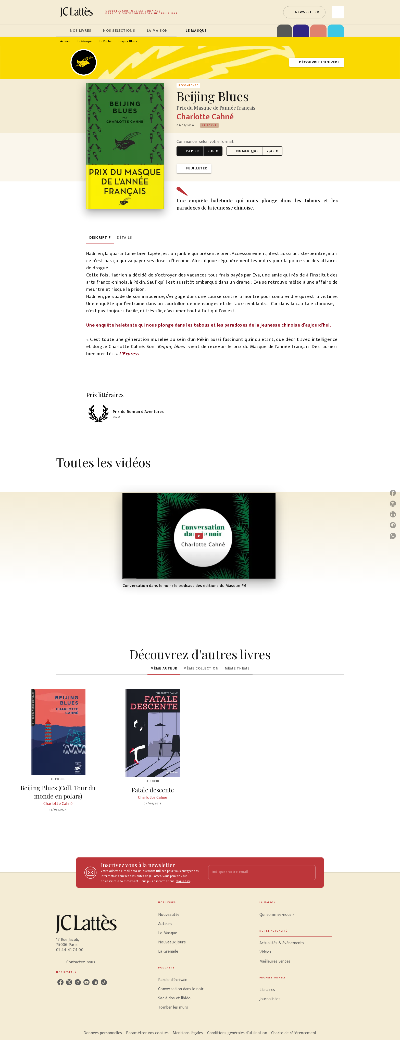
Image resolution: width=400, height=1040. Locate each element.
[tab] (61, 31)
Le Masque (85, 41)
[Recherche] (338, 12)
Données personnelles (102, 1033)
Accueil (65, 41)
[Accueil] (77, 12)
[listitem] (60, 982)
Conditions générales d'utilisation (237, 1033)
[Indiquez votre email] (255, 872)
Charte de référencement (294, 1033)
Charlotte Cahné (205, 117)
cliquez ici (183, 881)
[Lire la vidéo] (199, 535)
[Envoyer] (309, 872)
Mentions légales (188, 1033)
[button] (304, 12)
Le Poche (105, 41)
